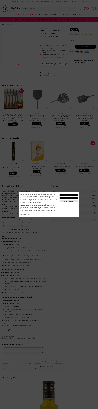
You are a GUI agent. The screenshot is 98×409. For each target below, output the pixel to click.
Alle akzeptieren (68, 195)
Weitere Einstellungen (25, 214)
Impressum (51, 208)
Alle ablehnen (68, 198)
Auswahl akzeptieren (68, 201)
